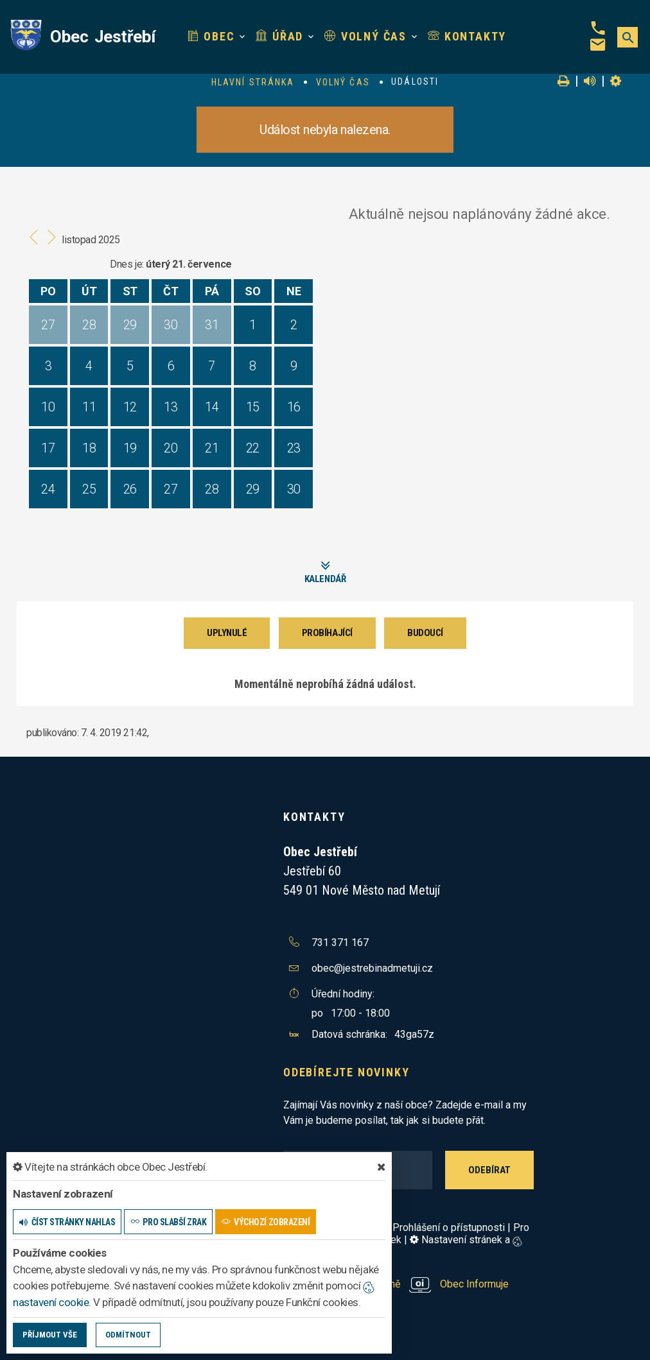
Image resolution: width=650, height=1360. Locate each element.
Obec (211, 36)
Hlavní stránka (252, 82)
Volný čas (365, 36)
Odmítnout (128, 1334)
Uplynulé (227, 633)
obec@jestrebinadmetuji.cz (372, 968)
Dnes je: (126, 264)
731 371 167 (340, 942)
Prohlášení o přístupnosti (448, 1227)
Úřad (279, 36)
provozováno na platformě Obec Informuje (396, 1284)
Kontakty (467, 36)
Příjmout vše (49, 1334)
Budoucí (425, 633)
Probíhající (327, 633)
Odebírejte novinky (346, 1072)
